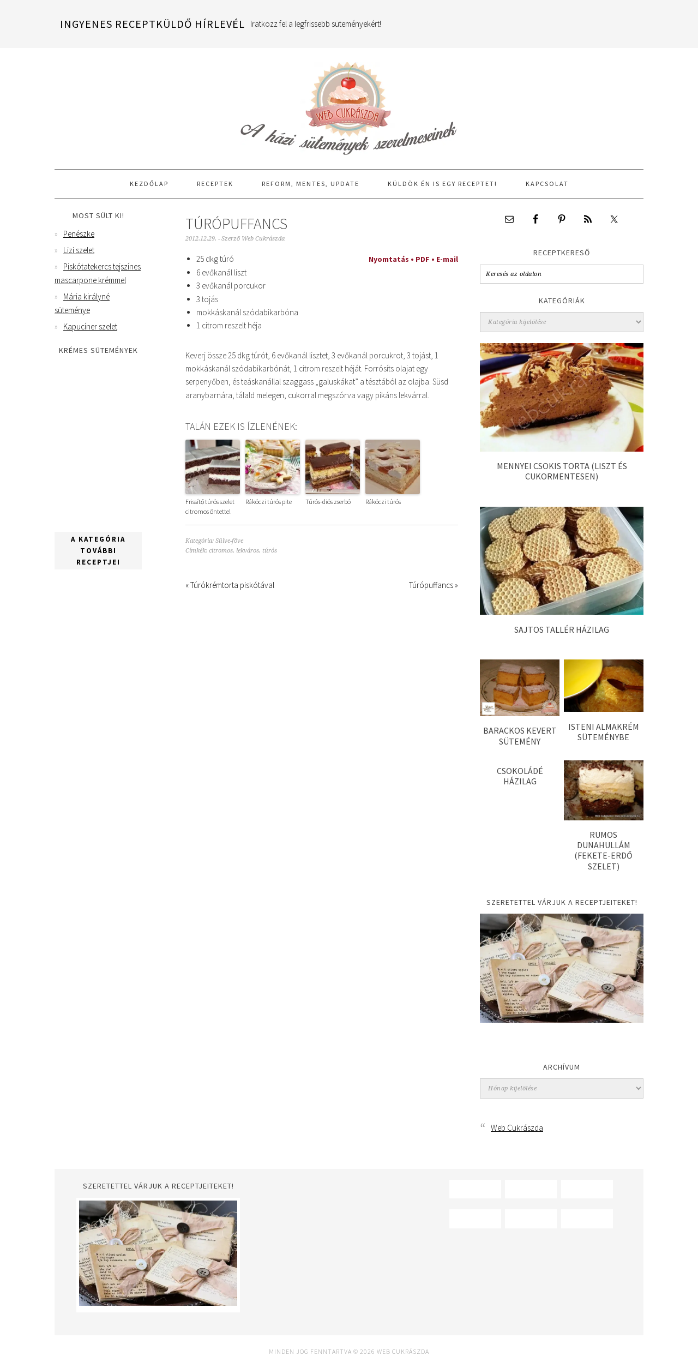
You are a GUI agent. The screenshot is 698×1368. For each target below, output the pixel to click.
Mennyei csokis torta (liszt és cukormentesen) (562, 471)
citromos (221, 550)
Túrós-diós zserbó (328, 501)
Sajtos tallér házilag (561, 629)
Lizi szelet (78, 250)
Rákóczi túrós (383, 501)
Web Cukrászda (349, 103)
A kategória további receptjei (98, 551)
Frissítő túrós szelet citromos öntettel (209, 506)
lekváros (247, 550)
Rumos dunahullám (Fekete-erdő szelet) (603, 850)
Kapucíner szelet (90, 326)
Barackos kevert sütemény (520, 735)
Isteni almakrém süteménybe (603, 731)
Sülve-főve (229, 540)
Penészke (78, 234)
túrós (269, 550)
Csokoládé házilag (520, 776)
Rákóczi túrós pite (268, 501)
